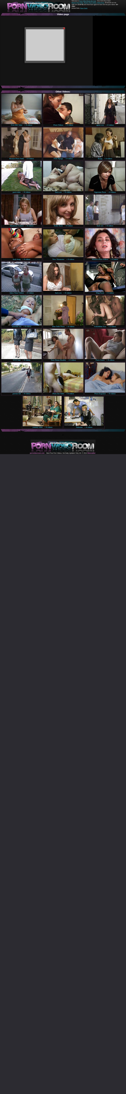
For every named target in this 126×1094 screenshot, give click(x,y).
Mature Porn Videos (90, 2)
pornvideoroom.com (37, 453)
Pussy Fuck (83, 8)
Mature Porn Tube (77, 2)
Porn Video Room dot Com (87, 1)
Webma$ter (91, 453)
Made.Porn (100, 2)
